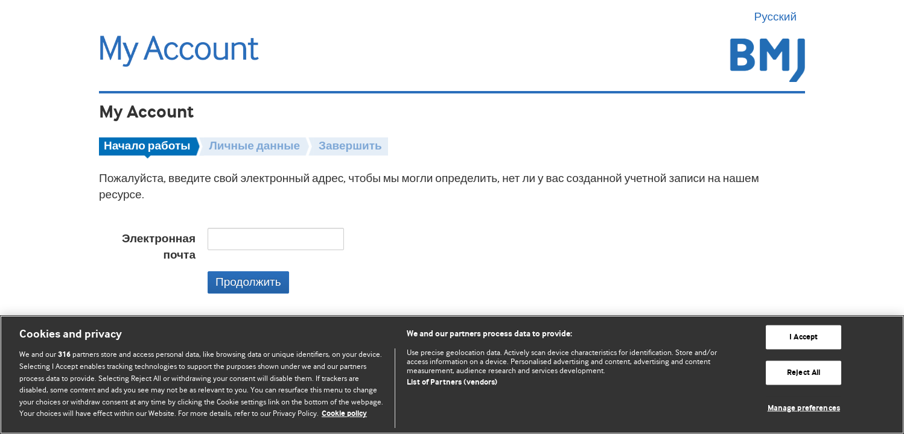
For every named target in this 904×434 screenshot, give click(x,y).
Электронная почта (159, 247)
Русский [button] (780, 17)
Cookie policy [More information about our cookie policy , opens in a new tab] (344, 413)
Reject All (803, 372)
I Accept (803, 337)
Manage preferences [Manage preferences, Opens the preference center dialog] (804, 407)
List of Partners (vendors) (452, 382)
